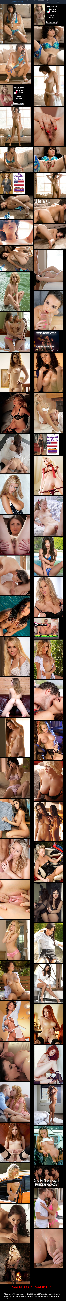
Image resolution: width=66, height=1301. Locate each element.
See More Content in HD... (33, 1287)
